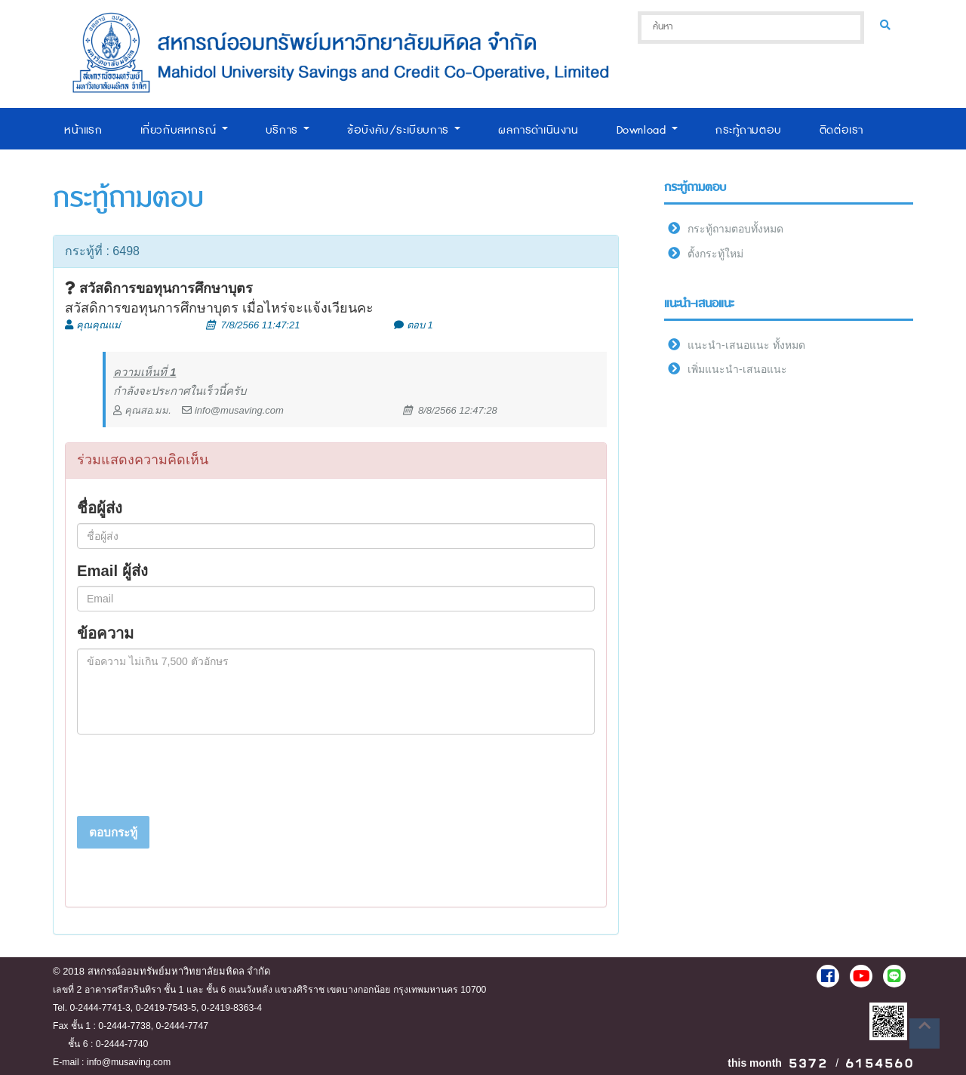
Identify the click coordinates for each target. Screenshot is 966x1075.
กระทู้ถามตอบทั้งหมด (735, 229)
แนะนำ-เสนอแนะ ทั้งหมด (746, 345)
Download (647, 130)
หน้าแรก (83, 130)
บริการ (288, 130)
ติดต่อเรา (841, 130)
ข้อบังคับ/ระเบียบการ (403, 130)
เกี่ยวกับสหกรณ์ (184, 130)
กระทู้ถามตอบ (748, 130)
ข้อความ (105, 633)
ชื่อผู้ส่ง (99, 508)
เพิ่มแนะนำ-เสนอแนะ (737, 369)
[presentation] (191, 775)
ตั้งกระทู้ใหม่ (715, 254)
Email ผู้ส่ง (112, 570)
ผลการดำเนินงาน (538, 130)
